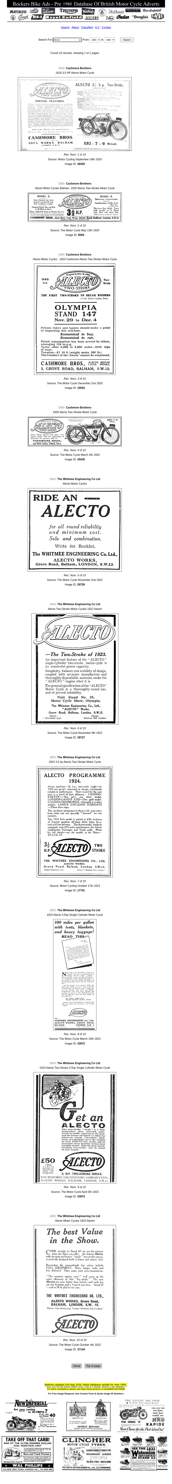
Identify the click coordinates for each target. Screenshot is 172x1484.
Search (65, 27)
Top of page (93, 1366)
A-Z (97, 27)
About (75, 27)
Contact (106, 27)
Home (76, 1366)
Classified (87, 27)
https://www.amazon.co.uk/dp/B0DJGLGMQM (103, 1389)
